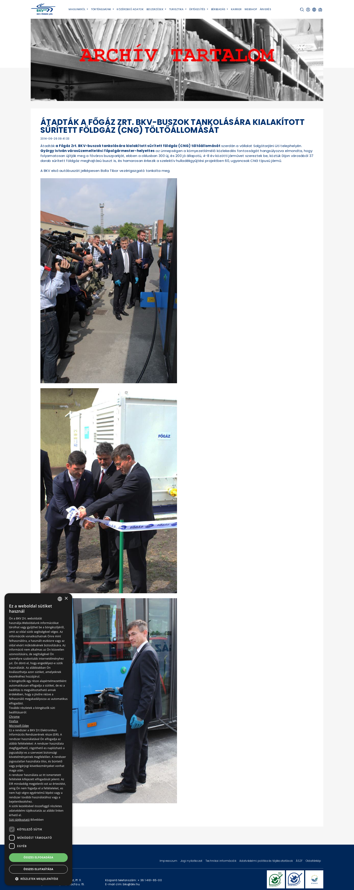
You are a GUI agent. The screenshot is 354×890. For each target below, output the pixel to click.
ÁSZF (299, 861)
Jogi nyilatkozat (191, 861)
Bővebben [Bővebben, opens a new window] (37, 820)
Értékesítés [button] (197, 9)
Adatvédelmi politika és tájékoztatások (266, 861)
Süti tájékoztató (19, 820)
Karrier (236, 9)
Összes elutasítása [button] (38, 869)
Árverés (265, 9)
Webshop (251, 9)
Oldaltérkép (313, 861)
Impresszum (169, 861)
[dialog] (38, 739)
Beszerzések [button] (155, 9)
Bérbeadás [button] (218, 9)
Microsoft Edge (19, 726)
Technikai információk (221, 861)
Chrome (14, 717)
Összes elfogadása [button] (38, 857)
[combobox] (60, 599)
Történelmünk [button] (101, 9)
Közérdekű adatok (130, 9)
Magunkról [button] (77, 9)
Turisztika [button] (176, 9)
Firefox (13, 721)
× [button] (66, 598)
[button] (302, 10)
